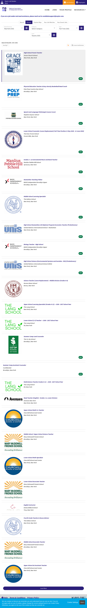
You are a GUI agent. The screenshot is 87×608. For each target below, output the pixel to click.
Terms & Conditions (17, 597)
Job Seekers (69, 2)
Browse (29, 22)
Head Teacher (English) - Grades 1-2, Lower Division (40, 398)
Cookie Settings (72, 602)
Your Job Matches (49, 22)
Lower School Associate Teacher (34, 481)
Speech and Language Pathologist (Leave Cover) (40, 112)
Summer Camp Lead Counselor (34, 336)
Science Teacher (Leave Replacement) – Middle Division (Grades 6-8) (46, 281)
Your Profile (66, 10)
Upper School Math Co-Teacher (34, 410)
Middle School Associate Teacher (34, 542)
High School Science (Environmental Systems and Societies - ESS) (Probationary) (50, 261)
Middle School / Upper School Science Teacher (38, 434)
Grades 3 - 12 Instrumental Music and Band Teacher (40, 160)
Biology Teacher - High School (33, 244)
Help (5, 597)
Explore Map (37, 22)
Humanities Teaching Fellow (33, 180)
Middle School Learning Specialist (35, 196)
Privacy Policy (33, 597)
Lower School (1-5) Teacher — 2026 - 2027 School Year (41, 320)
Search (22, 22)
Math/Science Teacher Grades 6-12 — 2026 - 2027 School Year (43, 382)
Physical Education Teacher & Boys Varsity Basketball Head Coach (45, 86)
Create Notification (78, 45)
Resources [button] (79, 10)
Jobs (54, 10)
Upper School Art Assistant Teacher (35, 565)
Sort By (5, 45)
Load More (43, 588)
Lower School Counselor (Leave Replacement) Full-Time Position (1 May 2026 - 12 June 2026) (54, 131)
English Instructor (30, 505)
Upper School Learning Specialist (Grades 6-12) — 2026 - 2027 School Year (47, 304)
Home (47, 10)
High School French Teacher (33, 53)
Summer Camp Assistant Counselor (14, 365)
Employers (80, 2)
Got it (82, 602)
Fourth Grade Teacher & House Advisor (36, 518)
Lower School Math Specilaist (33, 458)
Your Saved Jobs (62, 22)
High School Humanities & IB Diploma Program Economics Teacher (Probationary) (50, 225)
